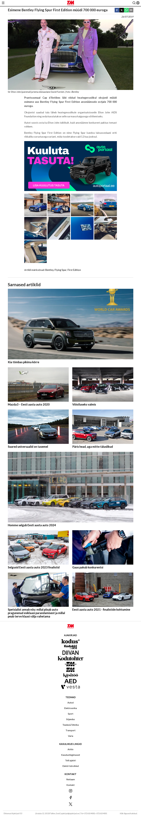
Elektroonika (70, 708)
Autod (70, 702)
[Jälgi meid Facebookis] (70, 798)
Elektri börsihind (70, 766)
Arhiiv (70, 749)
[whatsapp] (126, 10)
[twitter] (121, 10)
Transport (70, 730)
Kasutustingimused (70, 754)
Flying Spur (60, 269)
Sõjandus (70, 719)
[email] (131, 10)
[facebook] (117, 10)
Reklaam (70, 779)
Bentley (49, 269)
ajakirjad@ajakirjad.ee (70, 813)
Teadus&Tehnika (70, 724)
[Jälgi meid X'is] (70, 804)
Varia (70, 735)
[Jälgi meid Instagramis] (70, 791)
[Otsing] (134, 3)
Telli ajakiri (70, 760)
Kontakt (70, 785)
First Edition (74, 269)
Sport (70, 713)
